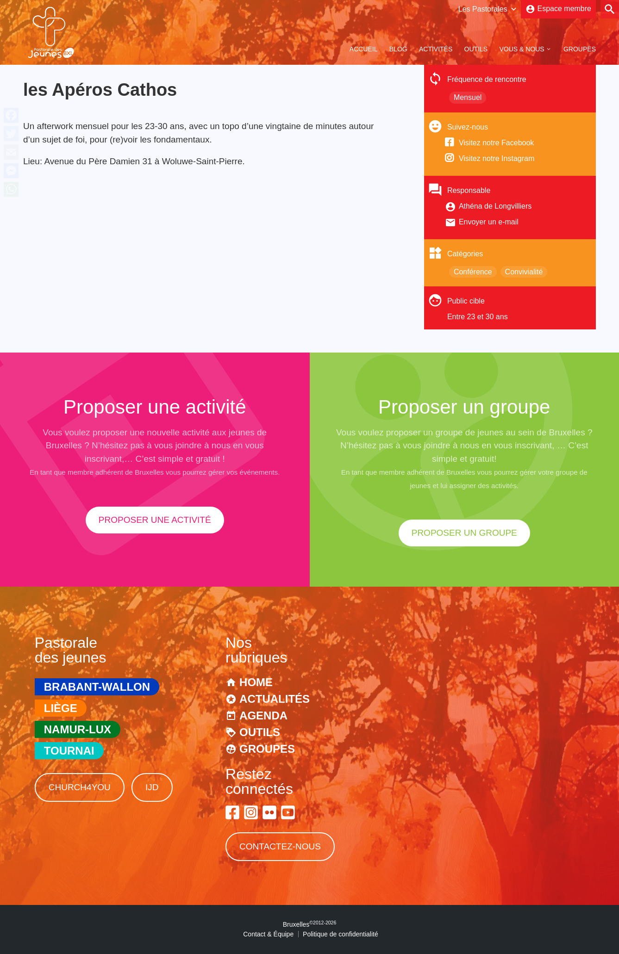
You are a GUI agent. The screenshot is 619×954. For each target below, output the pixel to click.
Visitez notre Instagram (496, 158)
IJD (152, 787)
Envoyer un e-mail (489, 222)
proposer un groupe (464, 533)
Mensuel (467, 97)
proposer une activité (155, 520)
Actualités (274, 699)
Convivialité (524, 272)
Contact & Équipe (268, 934)
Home (256, 682)
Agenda (263, 715)
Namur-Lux (77, 729)
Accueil (364, 49)
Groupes (579, 49)
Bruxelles (310, 924)
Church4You (80, 787)
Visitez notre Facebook (496, 143)
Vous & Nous (521, 49)
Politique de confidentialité (340, 934)
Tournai (69, 750)
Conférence (473, 272)
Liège (60, 708)
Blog (398, 49)
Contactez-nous (280, 846)
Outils (476, 49)
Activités (435, 49)
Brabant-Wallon (97, 687)
